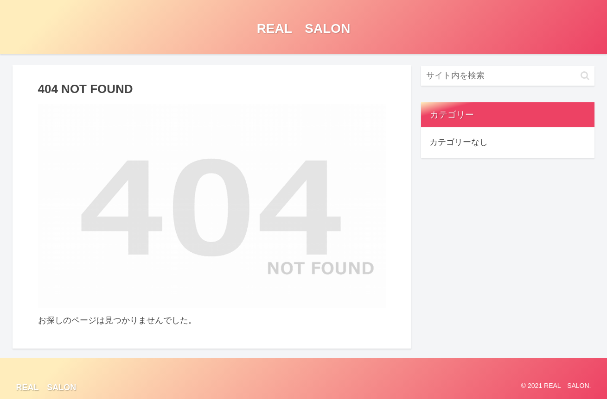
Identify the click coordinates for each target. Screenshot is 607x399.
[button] (585, 75)
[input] (507, 76)
